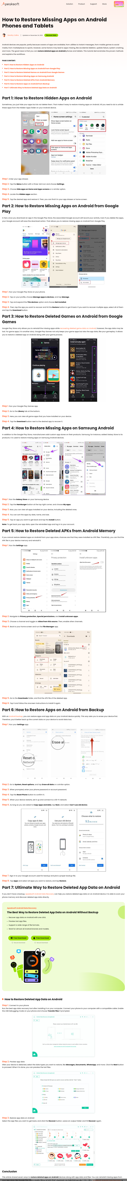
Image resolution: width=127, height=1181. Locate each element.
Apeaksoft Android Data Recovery (39, 894)
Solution (69, 4)
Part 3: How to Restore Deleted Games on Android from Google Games (34, 72)
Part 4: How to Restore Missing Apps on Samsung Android (29, 76)
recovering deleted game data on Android (78, 328)
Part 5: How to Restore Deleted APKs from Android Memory (29, 80)
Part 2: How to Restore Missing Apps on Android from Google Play (32, 68)
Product (81, 4)
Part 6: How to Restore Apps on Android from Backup (26, 84)
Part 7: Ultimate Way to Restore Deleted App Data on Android (30, 87)
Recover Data (51, 35)
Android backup (16, 716)
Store (104, 4)
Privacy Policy (85, 1180)
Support (93, 4)
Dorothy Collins (13, 35)
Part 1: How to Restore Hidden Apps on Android (24, 64)
